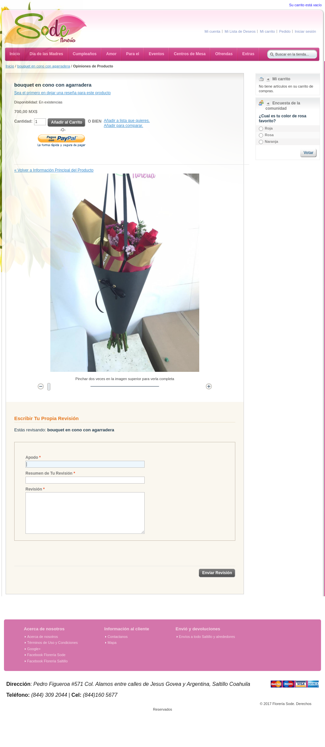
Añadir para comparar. (123, 125)
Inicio (10, 66)
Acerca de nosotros (42, 637)
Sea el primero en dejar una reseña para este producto (62, 93)
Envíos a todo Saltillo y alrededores (207, 637)
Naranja (271, 141)
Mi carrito (267, 31)
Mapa (112, 643)
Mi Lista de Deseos (240, 31)
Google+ (34, 649)
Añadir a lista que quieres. (127, 120)
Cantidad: (23, 121)
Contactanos (118, 637)
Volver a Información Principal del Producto (53, 170)
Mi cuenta (212, 31)
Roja (269, 128)
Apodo (31, 457)
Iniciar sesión (305, 31)
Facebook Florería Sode (46, 655)
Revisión (33, 489)
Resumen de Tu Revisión (48, 473)
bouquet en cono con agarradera (43, 66)
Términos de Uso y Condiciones (52, 643)
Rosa (269, 135)
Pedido (285, 31)
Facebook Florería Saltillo (47, 661)
